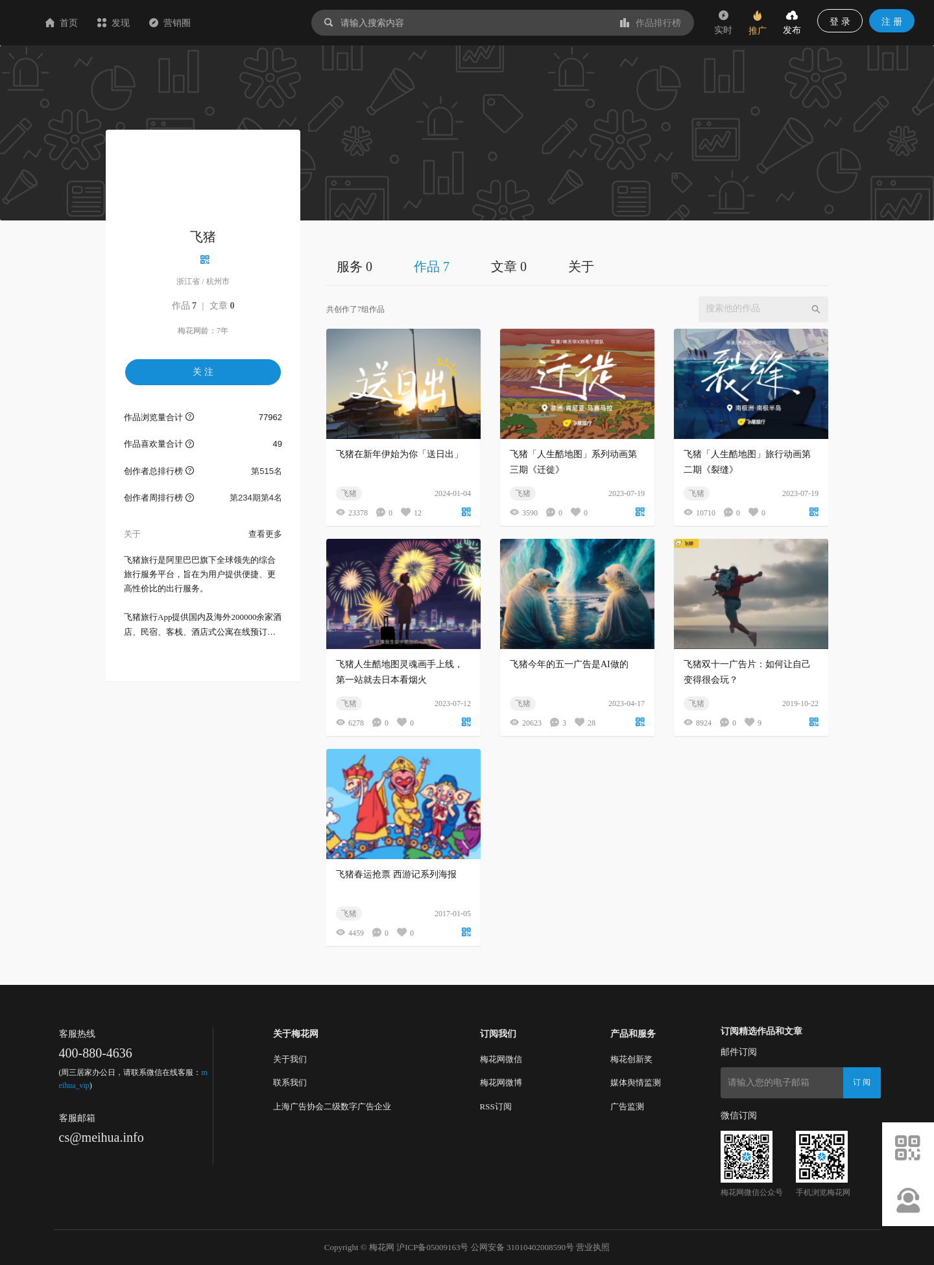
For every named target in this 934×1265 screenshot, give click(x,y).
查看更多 (265, 534)
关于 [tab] (581, 266)
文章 (222, 306)
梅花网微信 (501, 1059)
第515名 (266, 471)
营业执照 (593, 1247)
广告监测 (627, 1106)
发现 (190, 23)
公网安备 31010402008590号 (522, 1247)
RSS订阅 (496, 1106)
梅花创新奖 (631, 1059)
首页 (139, 23)
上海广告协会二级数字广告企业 (332, 1106)
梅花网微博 (501, 1082)
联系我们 (290, 1082)
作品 (184, 306)
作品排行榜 (650, 23)
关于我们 (290, 1059)
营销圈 (247, 23)
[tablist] (577, 266)
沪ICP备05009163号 (432, 1247)
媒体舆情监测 (635, 1082)
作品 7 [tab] (431, 266)
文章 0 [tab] (509, 266)
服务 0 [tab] (354, 266)
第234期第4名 (256, 497)
